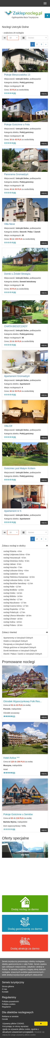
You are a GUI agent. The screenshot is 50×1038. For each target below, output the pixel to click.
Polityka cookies (8, 1004)
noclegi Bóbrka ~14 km (13, 596)
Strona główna (8, 986)
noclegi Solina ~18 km (12, 622)
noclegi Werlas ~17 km (12, 599)
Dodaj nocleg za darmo (25, 904)
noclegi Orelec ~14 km (12, 593)
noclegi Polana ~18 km (12, 625)
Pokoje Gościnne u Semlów (18, 814)
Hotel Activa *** (11, 758)
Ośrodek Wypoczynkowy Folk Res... (22, 701)
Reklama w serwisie (10, 1016)
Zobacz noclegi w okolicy (25, 546)
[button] (5, 681)
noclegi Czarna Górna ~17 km (15, 606)
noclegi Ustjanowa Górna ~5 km (16, 554)
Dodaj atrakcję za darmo (25, 943)
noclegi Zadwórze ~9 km (13, 574)
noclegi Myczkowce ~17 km (14, 603)
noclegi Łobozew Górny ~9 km (16, 570)
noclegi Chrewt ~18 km (13, 619)
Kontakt (5, 992)
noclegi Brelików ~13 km (13, 590)
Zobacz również (25, 632)
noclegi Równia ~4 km (12, 551)
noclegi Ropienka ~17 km (14, 609)
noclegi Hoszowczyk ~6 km (14, 558)
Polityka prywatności (10, 1001)
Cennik (5, 1019)
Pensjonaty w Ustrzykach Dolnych (17, 644)
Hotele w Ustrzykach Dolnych (15, 641)
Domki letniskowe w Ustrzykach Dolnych (20, 651)
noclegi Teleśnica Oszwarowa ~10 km (19, 577)
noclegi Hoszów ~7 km (12, 567)
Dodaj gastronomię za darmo (25, 923)
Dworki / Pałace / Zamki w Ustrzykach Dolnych (22, 654)
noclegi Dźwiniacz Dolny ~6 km (16, 561)
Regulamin (6, 1007)
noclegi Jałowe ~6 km (12, 564)
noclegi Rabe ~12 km (12, 587)
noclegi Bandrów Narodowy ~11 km (18, 583)
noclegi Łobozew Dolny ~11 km (16, 580)
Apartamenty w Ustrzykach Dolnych (18, 638)
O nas (4, 989)
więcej (44, 94)
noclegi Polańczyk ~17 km (14, 612)
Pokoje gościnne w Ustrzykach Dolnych (19, 647)
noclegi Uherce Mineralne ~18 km (17, 615)
